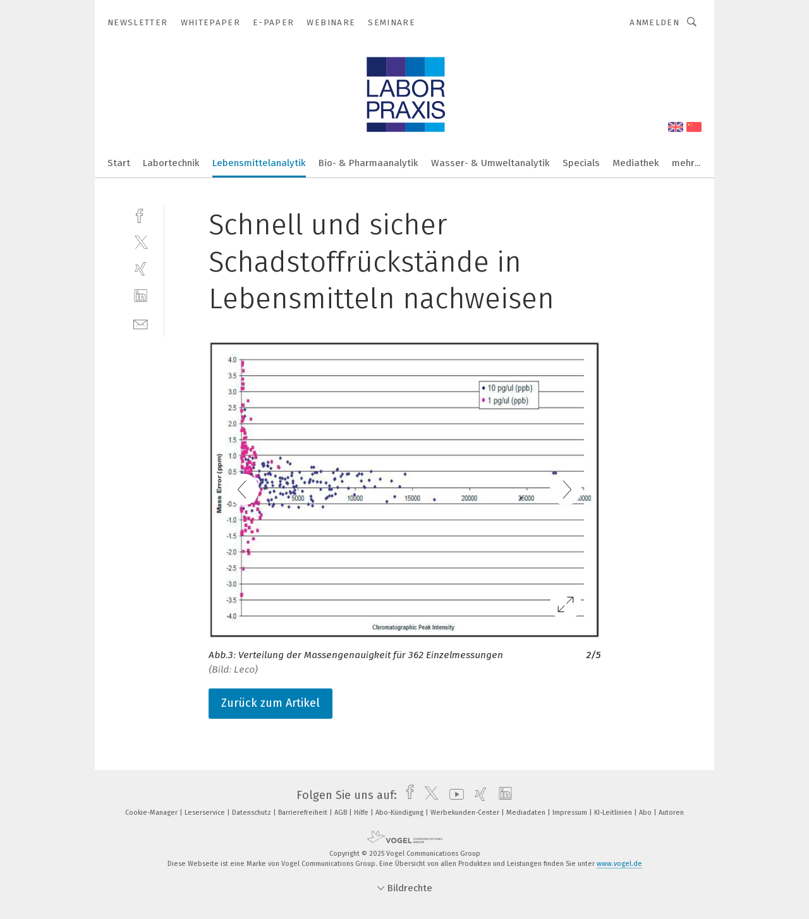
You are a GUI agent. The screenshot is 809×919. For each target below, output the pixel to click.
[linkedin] (141, 296)
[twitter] (141, 241)
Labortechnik (171, 163)
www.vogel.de (619, 864)
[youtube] (453, 795)
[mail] (141, 323)
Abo (646, 812)
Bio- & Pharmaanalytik (368, 163)
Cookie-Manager (152, 812)
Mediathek (635, 163)
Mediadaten (526, 812)
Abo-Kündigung (400, 812)
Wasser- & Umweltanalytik (490, 163)
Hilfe (362, 812)
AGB (341, 812)
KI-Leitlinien (614, 812)
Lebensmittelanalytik (259, 163)
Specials (581, 163)
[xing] (141, 269)
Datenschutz (252, 812)
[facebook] (141, 214)
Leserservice (206, 812)
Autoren (671, 812)
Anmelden (654, 22)
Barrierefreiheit (303, 812)
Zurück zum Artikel (270, 703)
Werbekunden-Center (465, 812)
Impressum (570, 812)
